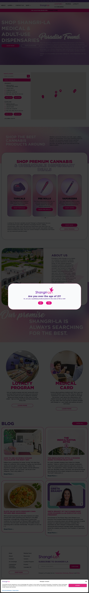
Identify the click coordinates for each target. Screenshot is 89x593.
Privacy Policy (15, 590)
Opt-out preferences (7, 590)
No (40, 303)
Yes (49, 303)
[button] (86, 581)
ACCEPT (77, 585)
